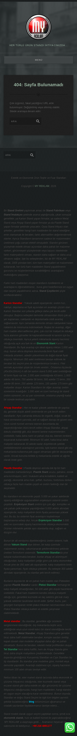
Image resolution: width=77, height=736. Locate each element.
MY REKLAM (42, 186)
